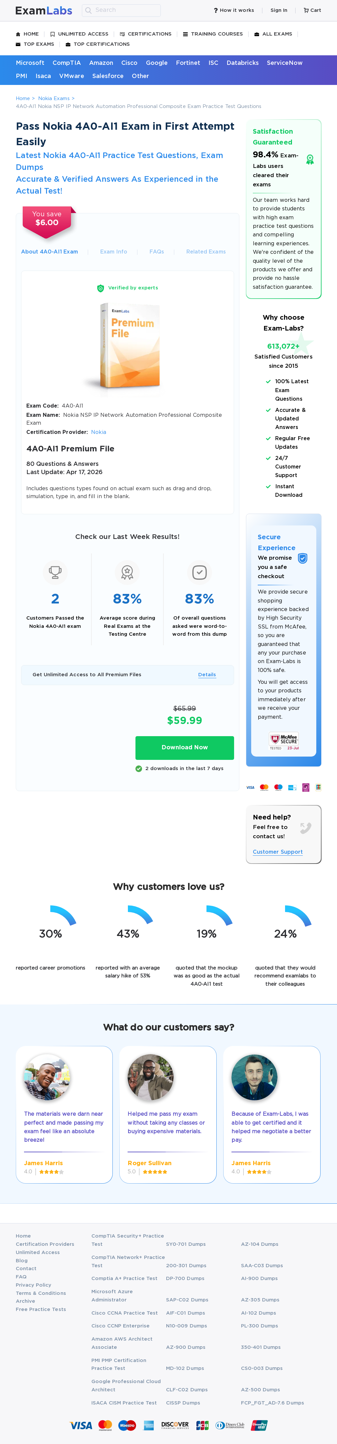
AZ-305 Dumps (260, 1300)
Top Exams (35, 44)
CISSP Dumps (183, 1403)
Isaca (43, 76)
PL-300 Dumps (259, 1326)
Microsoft (30, 63)
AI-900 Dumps (259, 1278)
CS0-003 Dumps (262, 1368)
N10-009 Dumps (186, 1326)
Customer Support (278, 852)
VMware (71, 76)
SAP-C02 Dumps (187, 1300)
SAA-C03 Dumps (262, 1266)
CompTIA (67, 63)
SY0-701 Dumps (186, 1244)
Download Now (184, 747)
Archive (25, 1301)
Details (207, 675)
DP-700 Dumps (185, 1278)
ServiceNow (285, 63)
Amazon (101, 63)
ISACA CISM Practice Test (124, 1403)
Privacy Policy (34, 1285)
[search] (88, 10)
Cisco (129, 63)
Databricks (243, 63)
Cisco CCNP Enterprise (120, 1326)
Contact (26, 1269)
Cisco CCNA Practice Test (124, 1313)
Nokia (98, 432)
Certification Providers (45, 1244)
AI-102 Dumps (259, 1313)
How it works (233, 10)
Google (157, 63)
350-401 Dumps (261, 1347)
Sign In (279, 10)
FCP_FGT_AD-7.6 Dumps (272, 1403)
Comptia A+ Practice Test (124, 1278)
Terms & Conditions (41, 1293)
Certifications (146, 34)
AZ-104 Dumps (260, 1244)
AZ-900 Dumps (185, 1347)
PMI (21, 76)
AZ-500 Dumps (260, 1390)
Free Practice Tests (41, 1309)
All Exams (273, 34)
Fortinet (188, 63)
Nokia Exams (54, 98)
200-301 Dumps (186, 1266)
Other (140, 76)
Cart (312, 10)
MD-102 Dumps (185, 1368)
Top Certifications (98, 44)
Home (27, 34)
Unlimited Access (79, 34)
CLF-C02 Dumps (187, 1390)
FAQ (21, 1277)
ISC (213, 63)
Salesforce (108, 76)
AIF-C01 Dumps (185, 1313)
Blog (22, 1261)
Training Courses (213, 34)
